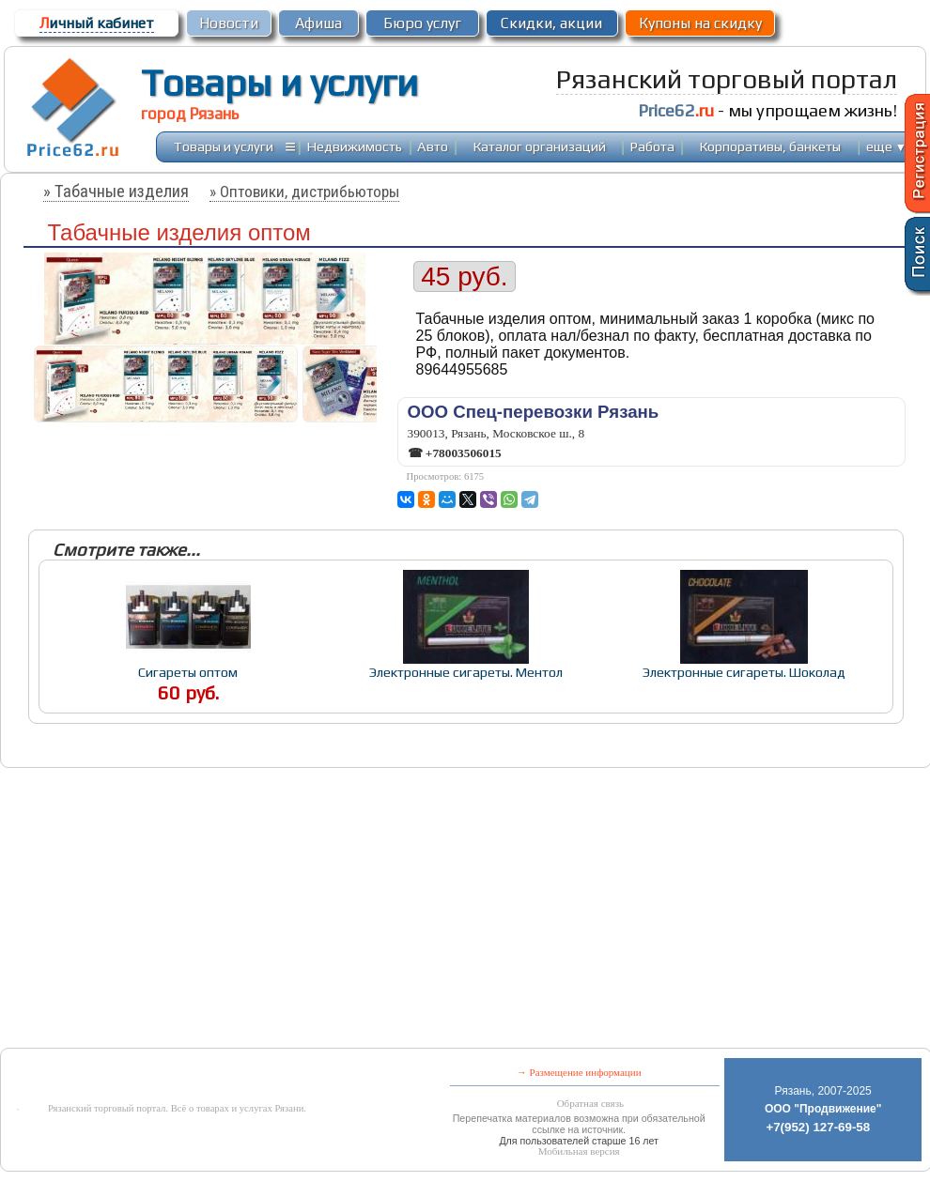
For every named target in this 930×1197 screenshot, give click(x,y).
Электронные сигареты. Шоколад (744, 672)
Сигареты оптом (188, 672)
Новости (228, 23)
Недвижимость (354, 146)
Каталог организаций (539, 146)
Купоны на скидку (700, 23)
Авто (432, 146)
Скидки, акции (551, 23)
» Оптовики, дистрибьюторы (304, 191)
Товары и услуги (279, 82)
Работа (652, 146)
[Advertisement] (304, 909)
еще (886, 146)
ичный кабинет (96, 23)
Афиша (318, 23)
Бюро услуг (422, 23)
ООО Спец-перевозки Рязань (533, 412)
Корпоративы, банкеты (770, 146)
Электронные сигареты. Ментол (466, 672)
